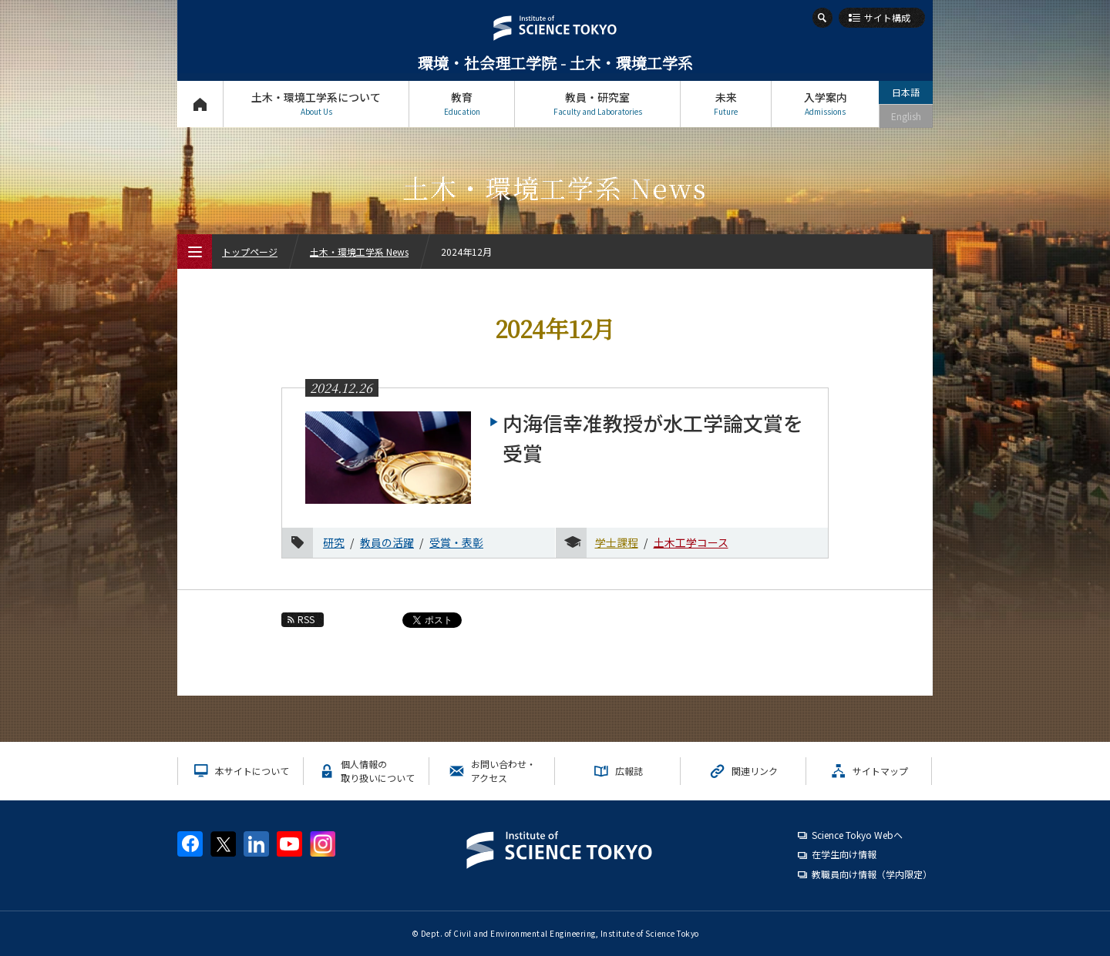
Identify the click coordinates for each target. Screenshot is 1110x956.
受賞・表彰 (456, 542)
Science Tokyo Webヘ (857, 834)
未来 (726, 103)
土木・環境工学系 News (359, 251)
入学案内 (825, 103)
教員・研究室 (597, 103)
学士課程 (616, 542)
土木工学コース (691, 542)
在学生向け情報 (844, 853)
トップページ (200, 103)
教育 (461, 103)
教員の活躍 (387, 542)
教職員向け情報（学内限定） (872, 874)
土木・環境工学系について (316, 103)
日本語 (906, 92)
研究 (334, 542)
